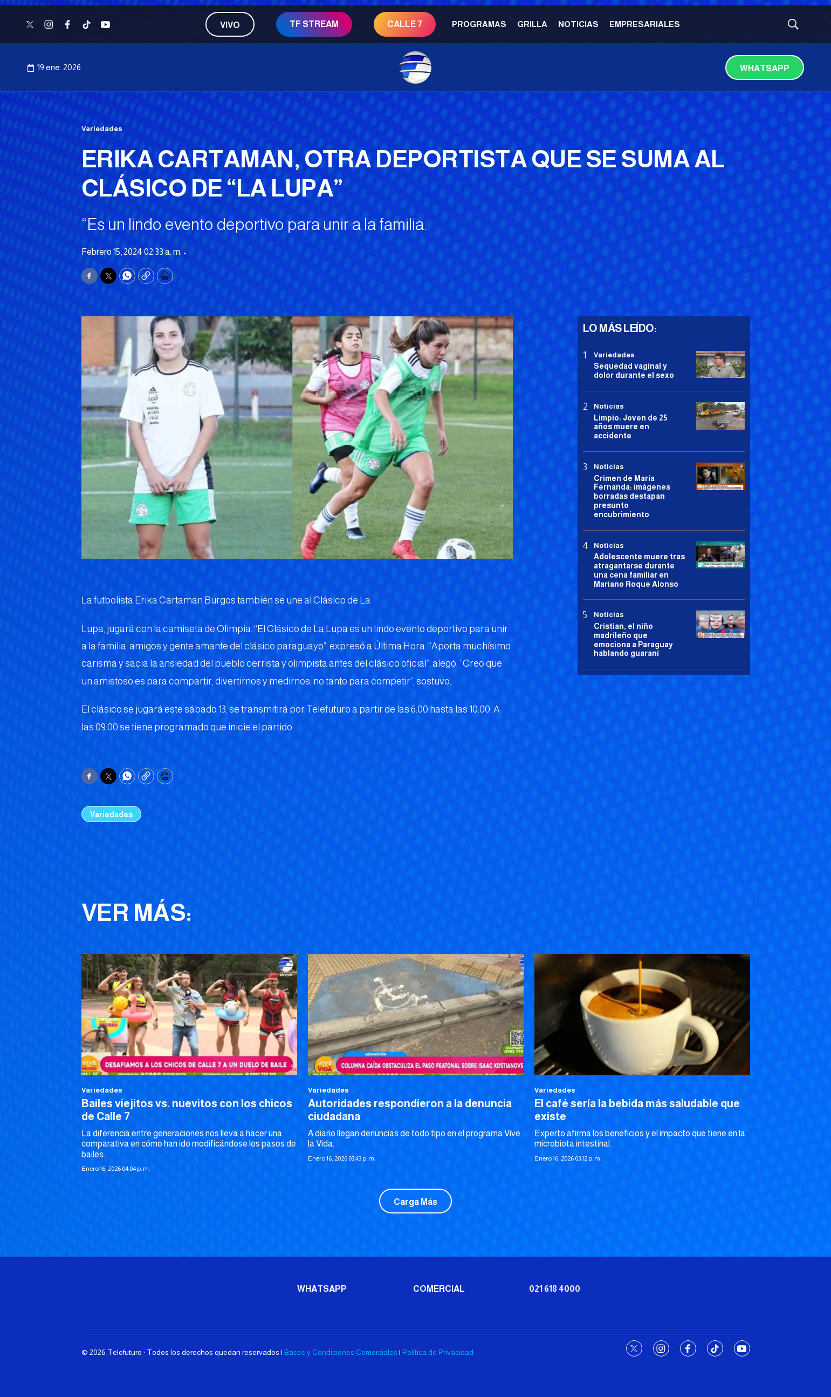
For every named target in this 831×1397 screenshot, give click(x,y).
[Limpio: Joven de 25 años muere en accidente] (720, 416)
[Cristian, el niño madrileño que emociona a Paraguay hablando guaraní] (720, 624)
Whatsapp (764, 68)
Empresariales (644, 24)
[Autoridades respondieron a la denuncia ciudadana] (416, 1014)
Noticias (578, 24)
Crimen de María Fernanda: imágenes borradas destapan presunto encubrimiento (632, 496)
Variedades (101, 129)
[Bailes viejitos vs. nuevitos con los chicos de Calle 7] (189, 1014)
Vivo (230, 25)
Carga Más (415, 1201)
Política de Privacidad (437, 1352)
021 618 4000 (554, 1288)
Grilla (532, 24)
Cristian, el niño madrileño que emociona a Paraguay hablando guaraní (633, 639)
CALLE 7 (404, 24)
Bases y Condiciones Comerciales (340, 1352)
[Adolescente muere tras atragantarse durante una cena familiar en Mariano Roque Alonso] (720, 555)
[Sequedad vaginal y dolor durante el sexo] (720, 364)
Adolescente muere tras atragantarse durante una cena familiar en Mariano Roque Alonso (639, 570)
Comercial (439, 1288)
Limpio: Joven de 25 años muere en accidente (630, 426)
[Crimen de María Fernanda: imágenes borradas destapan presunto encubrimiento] (720, 476)
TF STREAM (314, 24)
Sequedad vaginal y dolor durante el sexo (634, 370)
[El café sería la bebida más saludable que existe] (642, 1014)
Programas (479, 24)
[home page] (416, 67)
